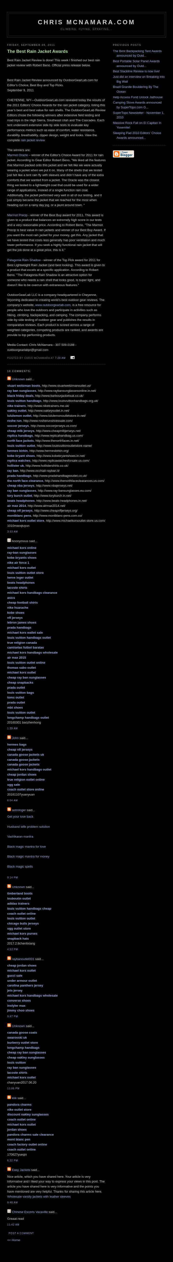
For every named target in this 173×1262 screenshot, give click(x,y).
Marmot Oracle (17, 155)
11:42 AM (13, 1224)
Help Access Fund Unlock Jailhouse (138, 97)
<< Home (13, 1240)
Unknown (18, 379)
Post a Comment (21, 1233)
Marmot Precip (17, 215)
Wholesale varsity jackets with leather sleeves (39, 1196)
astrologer (19, 810)
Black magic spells (20, 866)
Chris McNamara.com (86, 22)
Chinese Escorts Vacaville (30, 1212)
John (15, 738)
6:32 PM (12, 1160)
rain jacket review (33, 140)
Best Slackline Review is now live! (136, 71)
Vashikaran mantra (20, 836)
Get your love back (20, 816)
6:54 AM (12, 800)
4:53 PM (12, 949)
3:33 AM (12, 531)
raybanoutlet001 (23, 959)
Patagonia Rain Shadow (24, 260)
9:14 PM (12, 877)
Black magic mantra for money (28, 856)
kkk (14, 1098)
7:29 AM (60, 358)
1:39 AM (12, 728)
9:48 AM (12, 1202)
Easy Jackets (21, 1170)
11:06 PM (13, 1088)
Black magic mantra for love (26, 846)
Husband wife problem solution (28, 826)
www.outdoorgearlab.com (53, 305)
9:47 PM (12, 1016)
